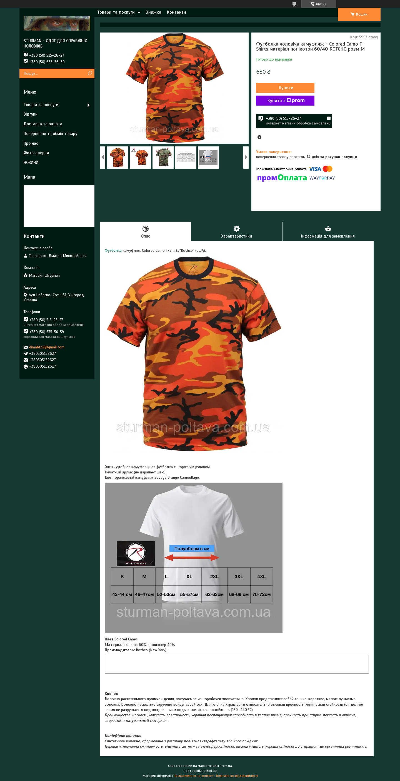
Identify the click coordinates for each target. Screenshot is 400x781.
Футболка (113, 250)
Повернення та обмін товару (50, 133)
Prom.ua (226, 766)
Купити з (286, 100)
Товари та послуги (116, 12)
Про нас (31, 143)
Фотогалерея (36, 152)
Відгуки (31, 114)
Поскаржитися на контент (194, 776)
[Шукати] (89, 73)
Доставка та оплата (43, 123)
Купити (286, 88)
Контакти (176, 12)
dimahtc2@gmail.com (46, 347)
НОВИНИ (31, 162)
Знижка (153, 12)
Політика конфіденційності (237, 776)
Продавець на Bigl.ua (200, 771)
